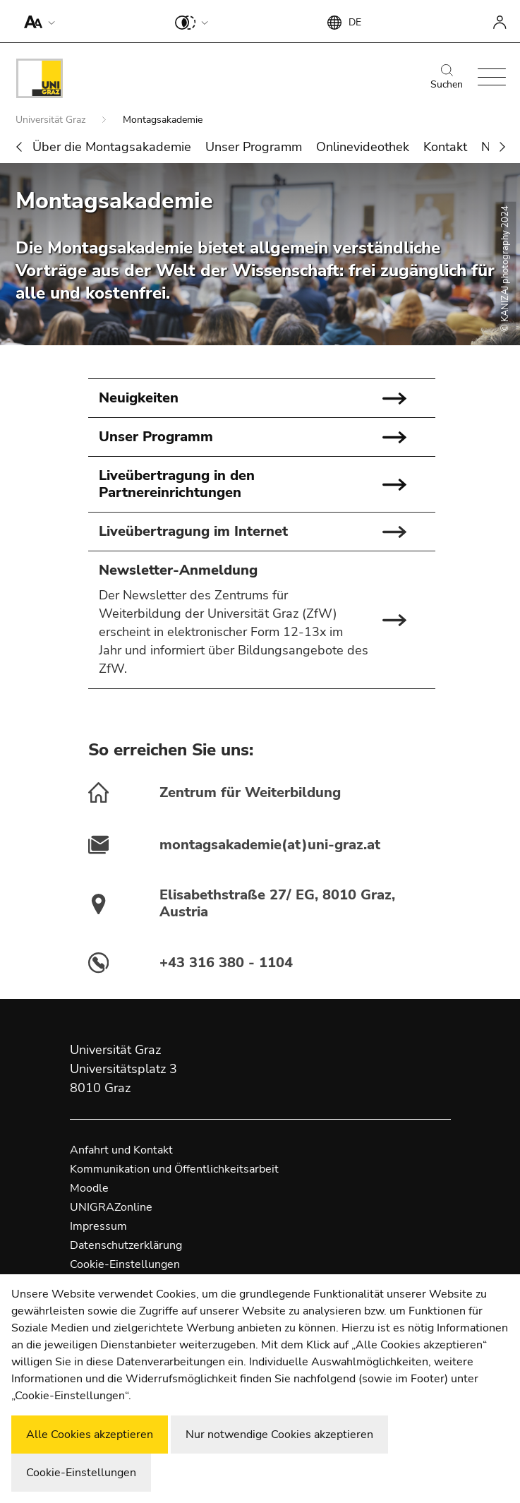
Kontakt (445, 146)
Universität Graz (52, 119)
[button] (36, 21)
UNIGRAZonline (111, 1207)
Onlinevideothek (362, 146)
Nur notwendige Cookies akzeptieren (279, 1434)
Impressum (98, 1226)
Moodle (89, 1188)
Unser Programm (253, 146)
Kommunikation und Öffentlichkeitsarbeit (174, 1169)
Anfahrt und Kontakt (121, 1150)
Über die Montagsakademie (111, 146)
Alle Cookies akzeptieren (89, 1434)
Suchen (446, 77)
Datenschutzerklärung (126, 1245)
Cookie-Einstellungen (125, 1264)
